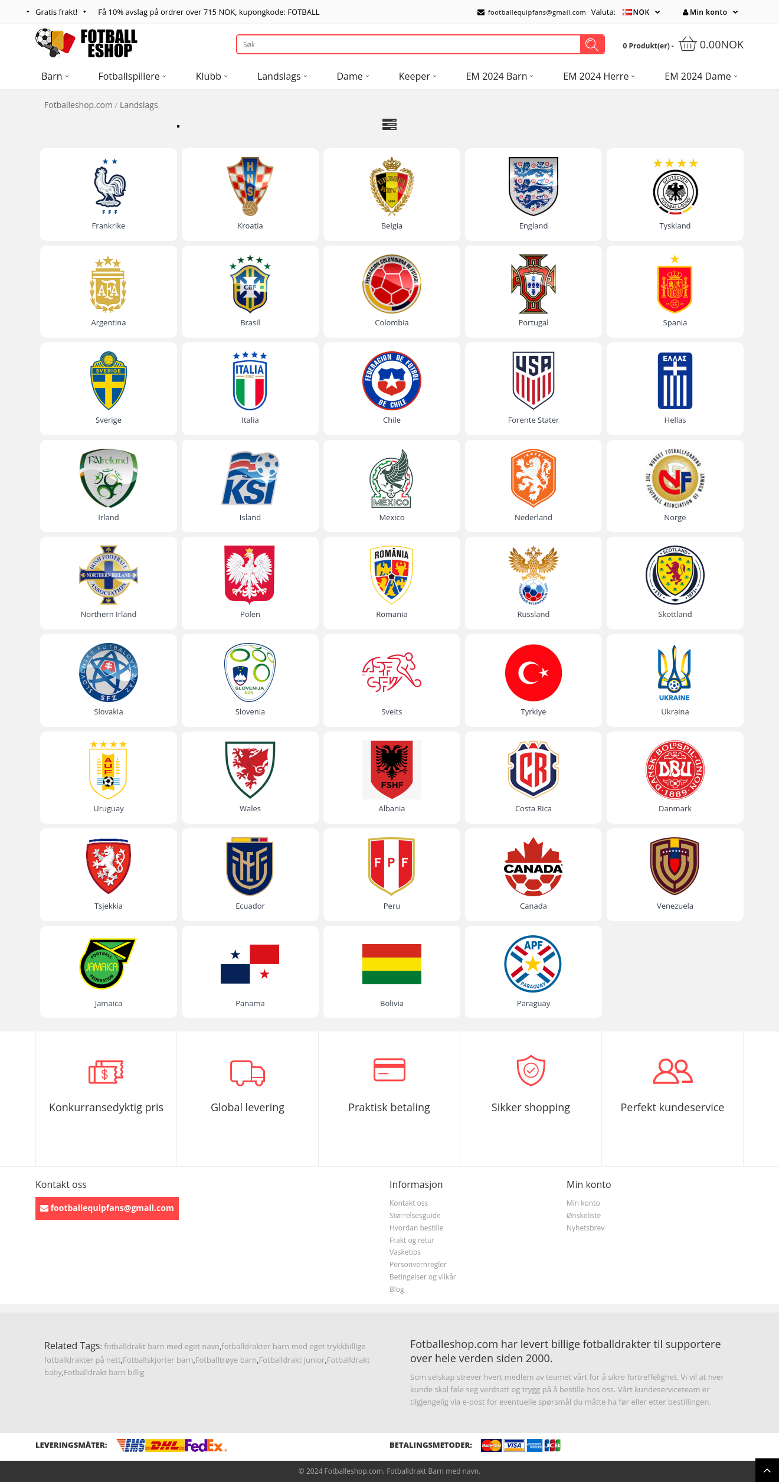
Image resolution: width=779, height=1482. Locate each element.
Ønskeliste (584, 1215)
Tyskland (674, 225)
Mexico (391, 517)
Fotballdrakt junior (292, 1359)
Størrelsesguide (415, 1215)
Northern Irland (109, 614)
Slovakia (108, 711)
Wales (250, 808)
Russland (534, 614)
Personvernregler (418, 1264)
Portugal (533, 322)
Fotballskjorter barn (158, 1359)
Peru (392, 905)
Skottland (675, 614)
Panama (250, 1003)
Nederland (533, 517)
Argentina (108, 322)
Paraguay (533, 1003)
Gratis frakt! (56, 11)
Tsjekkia (108, 905)
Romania (392, 614)
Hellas (675, 419)
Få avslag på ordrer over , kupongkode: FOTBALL (208, 11)
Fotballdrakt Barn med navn (433, 1471)
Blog (397, 1289)
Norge (675, 517)
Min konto (705, 12)
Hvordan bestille (416, 1228)
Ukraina (675, 711)
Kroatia (250, 225)
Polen (250, 614)
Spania (675, 322)
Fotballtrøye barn (226, 1359)
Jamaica (109, 1003)
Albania (391, 808)
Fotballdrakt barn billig (104, 1372)
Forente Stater (533, 419)
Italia (249, 419)
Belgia (392, 225)
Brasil (250, 322)
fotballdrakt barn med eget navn (162, 1346)
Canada (533, 905)
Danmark (675, 808)
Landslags (139, 104)
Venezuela (675, 905)
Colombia (392, 322)
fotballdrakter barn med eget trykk (283, 1346)
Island (250, 517)
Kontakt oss (409, 1203)
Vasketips (405, 1252)
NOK (641, 12)
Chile (392, 419)
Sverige (109, 419)
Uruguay (108, 808)
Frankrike (109, 225)
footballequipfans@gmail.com (531, 12)
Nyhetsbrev (585, 1228)
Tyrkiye (533, 711)
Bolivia (392, 1003)
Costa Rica (533, 808)
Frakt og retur (412, 1240)
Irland (108, 517)
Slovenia (250, 711)
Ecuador (250, 905)
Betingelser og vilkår (423, 1277)
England (533, 225)
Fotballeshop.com (78, 104)
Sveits (391, 711)
